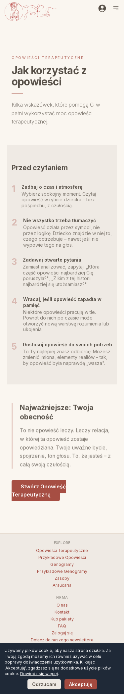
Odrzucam (44, 684)
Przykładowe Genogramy (62, 571)
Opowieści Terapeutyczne (62, 550)
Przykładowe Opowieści (62, 557)
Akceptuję (80, 684)
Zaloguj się (62, 632)
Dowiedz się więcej (39, 673)
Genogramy (62, 564)
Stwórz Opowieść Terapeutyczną (39, 491)
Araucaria (62, 585)
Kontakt (62, 612)
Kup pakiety (62, 619)
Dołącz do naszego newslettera (62, 639)
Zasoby (62, 578)
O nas (62, 605)
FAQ (62, 625)
